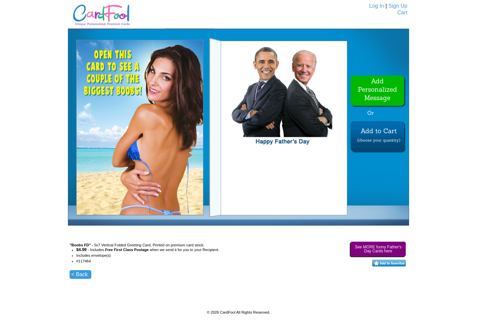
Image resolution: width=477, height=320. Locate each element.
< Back (79, 274)
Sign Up (397, 6)
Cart (402, 12)
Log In (376, 6)
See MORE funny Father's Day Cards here (378, 249)
